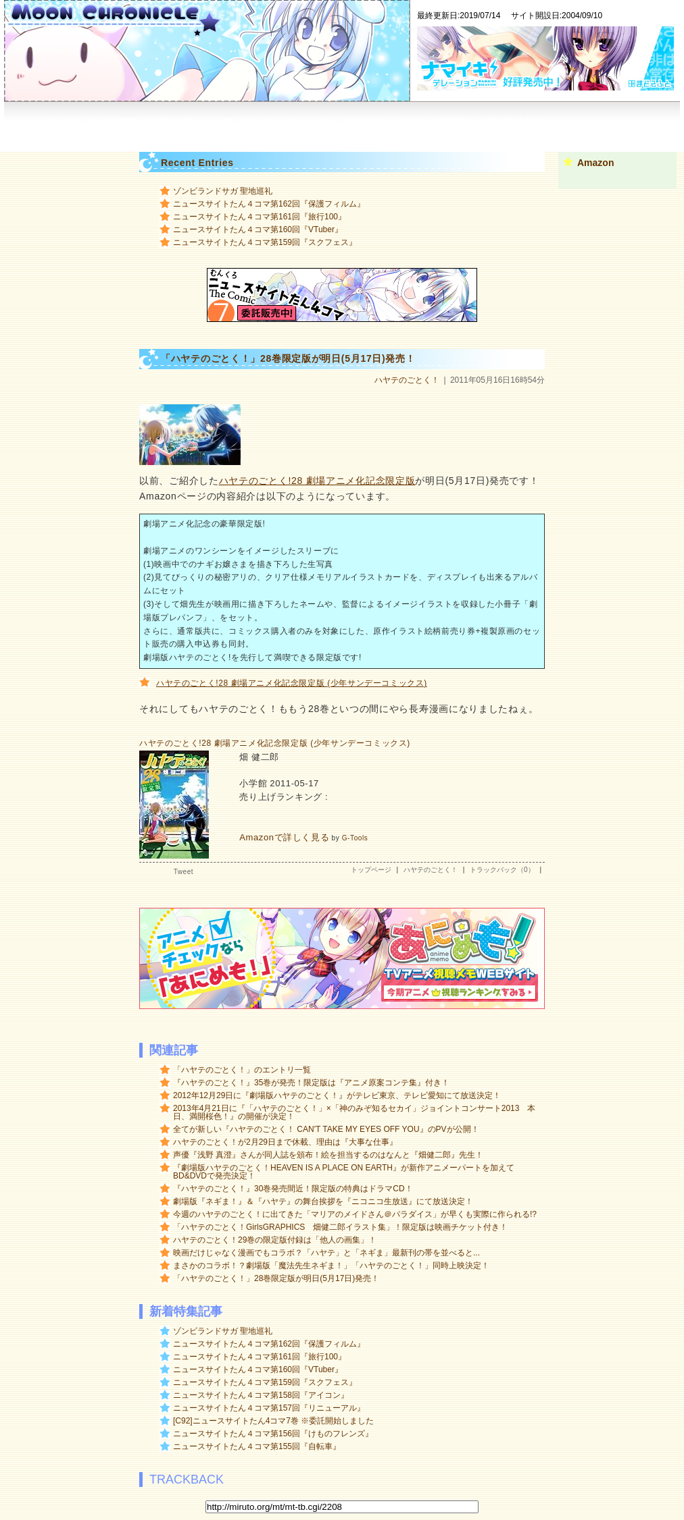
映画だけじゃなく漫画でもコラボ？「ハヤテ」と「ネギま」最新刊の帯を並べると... (326, 1252)
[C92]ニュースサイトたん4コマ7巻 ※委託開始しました (273, 1421)
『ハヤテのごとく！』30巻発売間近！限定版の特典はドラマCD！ (293, 1188)
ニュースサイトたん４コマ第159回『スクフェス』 (265, 242)
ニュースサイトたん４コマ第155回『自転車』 (257, 1446)
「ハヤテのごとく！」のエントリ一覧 (242, 1070)
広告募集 (504, 134)
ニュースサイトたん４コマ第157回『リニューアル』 (269, 1408)
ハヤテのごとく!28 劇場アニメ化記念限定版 (317, 480)
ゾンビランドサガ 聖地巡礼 (222, 191)
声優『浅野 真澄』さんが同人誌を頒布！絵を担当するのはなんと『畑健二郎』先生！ (328, 1155)
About (123, 120)
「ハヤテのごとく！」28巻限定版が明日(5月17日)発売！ (276, 1278)
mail (633, 134)
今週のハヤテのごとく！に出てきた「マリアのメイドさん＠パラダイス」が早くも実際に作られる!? (355, 1214)
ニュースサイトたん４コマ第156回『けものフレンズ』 (273, 1433)
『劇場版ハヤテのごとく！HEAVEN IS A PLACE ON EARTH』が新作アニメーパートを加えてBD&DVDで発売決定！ (343, 1171)
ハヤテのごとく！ (406, 380)
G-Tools (355, 838)
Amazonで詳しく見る (284, 837)
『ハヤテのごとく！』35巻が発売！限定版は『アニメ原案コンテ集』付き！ (311, 1082)
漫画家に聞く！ (179, 120)
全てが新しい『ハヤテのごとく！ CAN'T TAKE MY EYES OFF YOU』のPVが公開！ (326, 1129)
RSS (462, 134)
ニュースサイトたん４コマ (371, 120)
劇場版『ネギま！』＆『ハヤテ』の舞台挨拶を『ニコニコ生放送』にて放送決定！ (323, 1201)
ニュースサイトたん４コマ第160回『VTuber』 (258, 229)
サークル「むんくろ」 (265, 120)
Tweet (183, 871)
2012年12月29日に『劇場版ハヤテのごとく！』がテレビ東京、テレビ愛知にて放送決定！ (337, 1095)
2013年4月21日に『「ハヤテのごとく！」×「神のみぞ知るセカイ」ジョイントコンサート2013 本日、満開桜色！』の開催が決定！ (354, 1112)
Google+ (552, 134)
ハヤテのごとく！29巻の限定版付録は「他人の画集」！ (274, 1240)
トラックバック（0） (502, 869)
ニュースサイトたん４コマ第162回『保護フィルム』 (269, 204)
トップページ (71, 120)
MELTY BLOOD (514, 120)
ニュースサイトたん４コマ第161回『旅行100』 (259, 216)
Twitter (597, 134)
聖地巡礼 (453, 120)
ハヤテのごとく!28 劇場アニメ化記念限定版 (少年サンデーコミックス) (291, 683)
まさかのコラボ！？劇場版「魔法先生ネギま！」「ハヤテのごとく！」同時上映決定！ (331, 1265)
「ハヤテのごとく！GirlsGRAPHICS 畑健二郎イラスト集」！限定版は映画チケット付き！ (340, 1227)
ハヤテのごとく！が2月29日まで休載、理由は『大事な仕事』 (285, 1142)
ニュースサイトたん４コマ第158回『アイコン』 (261, 1395)
